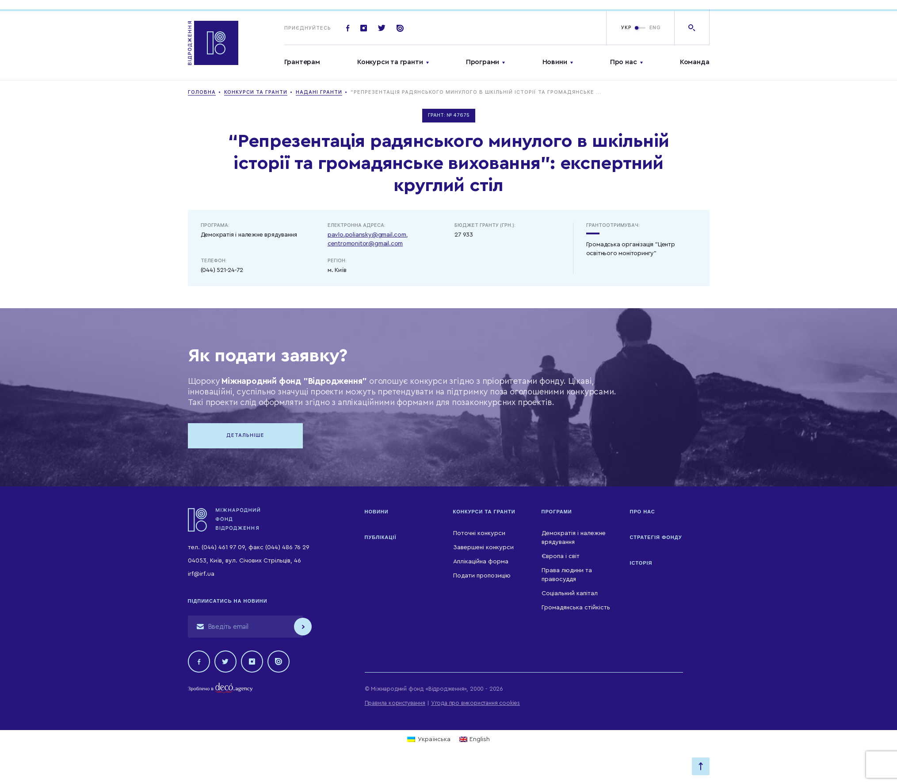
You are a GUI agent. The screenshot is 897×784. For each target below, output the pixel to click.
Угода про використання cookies (475, 703)
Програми (482, 61)
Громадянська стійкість (576, 607)
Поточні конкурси (479, 533)
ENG (655, 28)
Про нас (623, 61)
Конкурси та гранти (390, 61)
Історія (641, 563)
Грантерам (302, 61)
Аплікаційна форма (480, 561)
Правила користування (395, 703)
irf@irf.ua (201, 574)
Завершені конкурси (483, 547)
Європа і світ (561, 556)
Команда (695, 61)
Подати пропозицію (482, 576)
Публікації (381, 537)
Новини (554, 61)
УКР (626, 28)
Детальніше (245, 435)
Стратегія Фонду (656, 537)
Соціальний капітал (570, 593)
